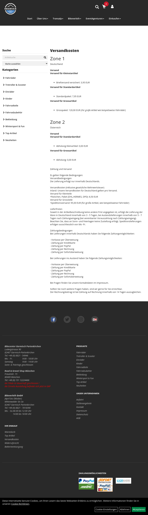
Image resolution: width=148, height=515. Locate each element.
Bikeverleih (74, 18)
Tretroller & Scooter (15, 84)
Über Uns (42, 18)
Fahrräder (10, 77)
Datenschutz (82, 414)
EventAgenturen (95, 18)
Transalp (58, 18)
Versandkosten (12, 439)
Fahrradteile (11, 105)
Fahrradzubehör (13, 112)
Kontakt (80, 407)
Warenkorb (10, 431)
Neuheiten (10, 140)
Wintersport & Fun (15, 126)
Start (29, 18)
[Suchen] (45, 57)
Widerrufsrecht (12, 443)
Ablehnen (124, 509)
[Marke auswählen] (25, 63)
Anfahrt (79, 399)
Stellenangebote (84, 403)
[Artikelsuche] (97, 7)
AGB (78, 418)
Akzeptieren (139, 509)
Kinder (8, 98)
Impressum (81, 410)
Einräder (9, 91)
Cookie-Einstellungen (106, 509)
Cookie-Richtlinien (20, 503)
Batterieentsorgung (14, 446)
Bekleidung (11, 119)
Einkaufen (115, 18)
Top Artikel (11, 133)
